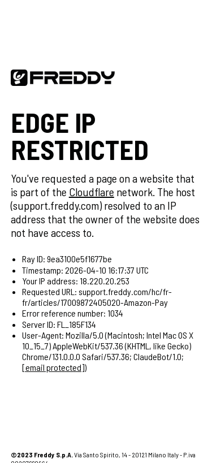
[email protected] (53, 367)
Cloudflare (91, 191)
